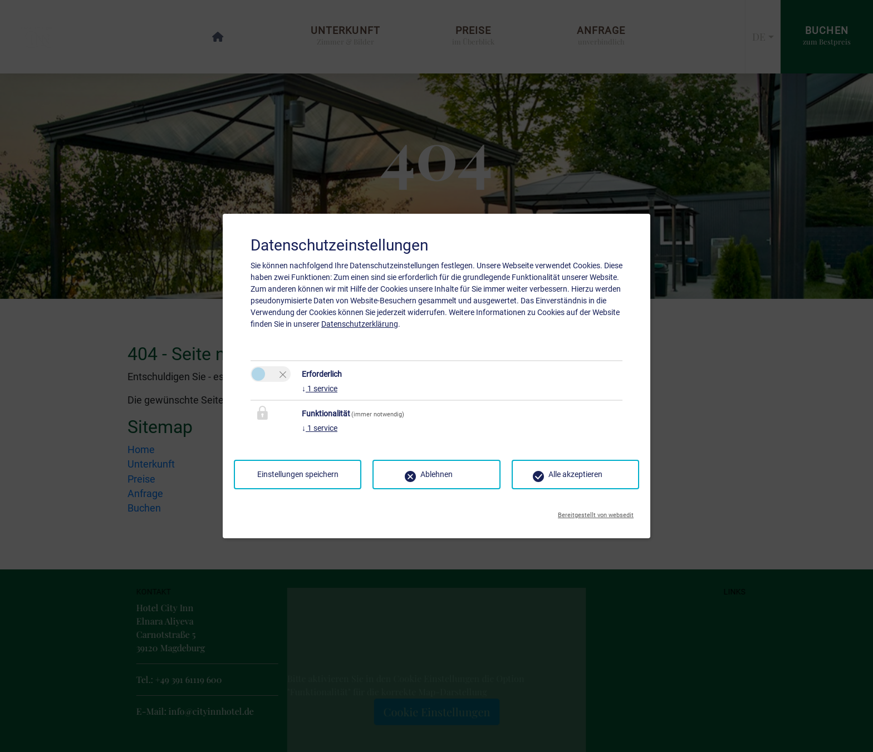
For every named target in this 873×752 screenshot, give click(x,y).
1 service (319, 388)
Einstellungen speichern (298, 474)
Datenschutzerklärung (359, 324)
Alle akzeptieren (575, 474)
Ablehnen (436, 474)
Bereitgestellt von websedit (596, 512)
